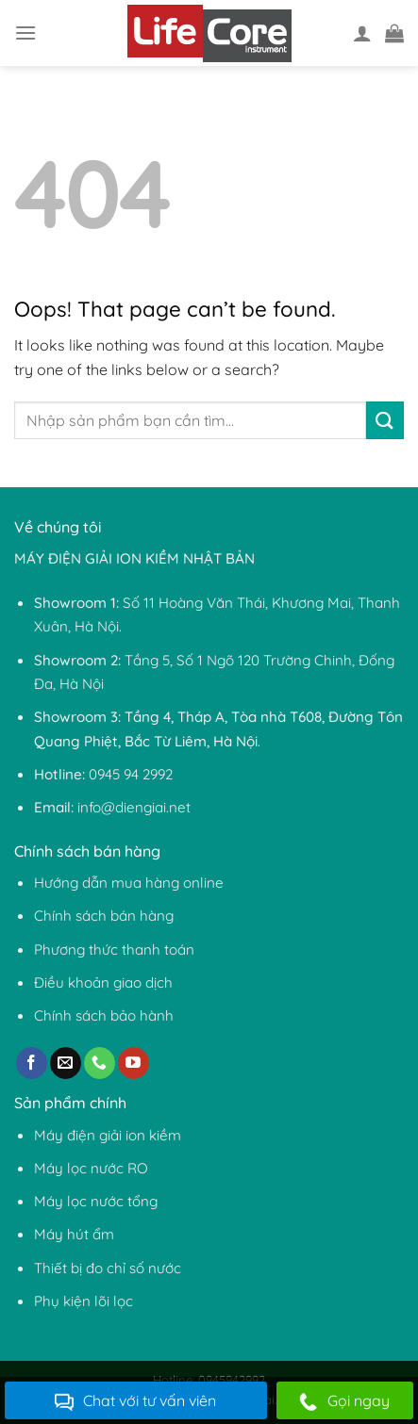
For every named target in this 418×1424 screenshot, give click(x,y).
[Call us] (99, 1063)
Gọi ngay (344, 1401)
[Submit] (385, 419)
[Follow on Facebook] (31, 1063)
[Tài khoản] (362, 33)
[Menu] (25, 32)
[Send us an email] (65, 1063)
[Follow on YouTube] (133, 1063)
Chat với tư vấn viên (135, 1401)
